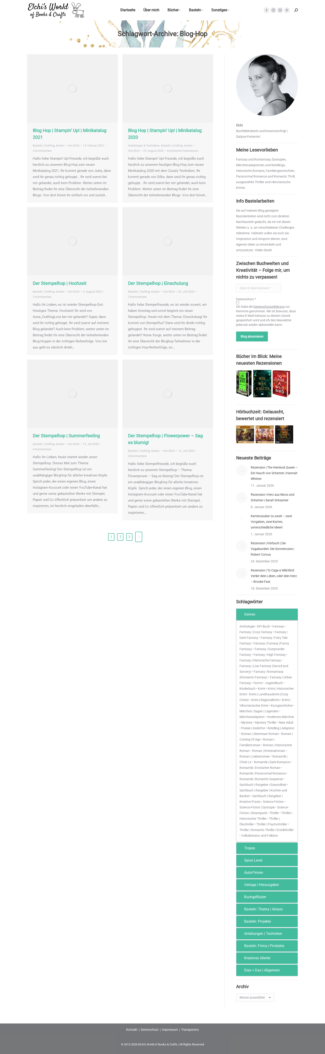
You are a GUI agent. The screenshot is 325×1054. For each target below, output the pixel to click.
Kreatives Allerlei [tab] (254, 958)
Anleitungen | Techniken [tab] (260, 933)
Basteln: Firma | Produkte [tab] (261, 946)
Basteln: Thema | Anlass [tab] (260, 909)
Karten (60, 145)
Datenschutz (150, 1029)
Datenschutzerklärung (269, 306)
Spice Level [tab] (250, 860)
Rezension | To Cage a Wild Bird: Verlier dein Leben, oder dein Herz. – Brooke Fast (274, 575)
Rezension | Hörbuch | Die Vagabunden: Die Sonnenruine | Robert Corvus (272, 548)
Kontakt (131, 1029)
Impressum (170, 1029)
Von (73, 145)
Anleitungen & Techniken (144, 145)
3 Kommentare (42, 150)
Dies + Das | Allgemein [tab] (259, 970)
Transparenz (190, 1029)
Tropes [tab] (246, 848)
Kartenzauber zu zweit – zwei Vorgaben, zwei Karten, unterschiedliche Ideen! (271, 521)
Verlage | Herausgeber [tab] (258, 885)
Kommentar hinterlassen (182, 150)
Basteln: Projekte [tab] (254, 921)
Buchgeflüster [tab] (252, 897)
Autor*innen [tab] (250, 872)
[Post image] (241, 470)
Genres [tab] (246, 614)
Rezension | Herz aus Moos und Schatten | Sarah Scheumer (272, 497)
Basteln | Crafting (44, 145)
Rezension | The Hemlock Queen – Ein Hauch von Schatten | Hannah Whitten (274, 473)
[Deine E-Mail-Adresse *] (258, 288)
